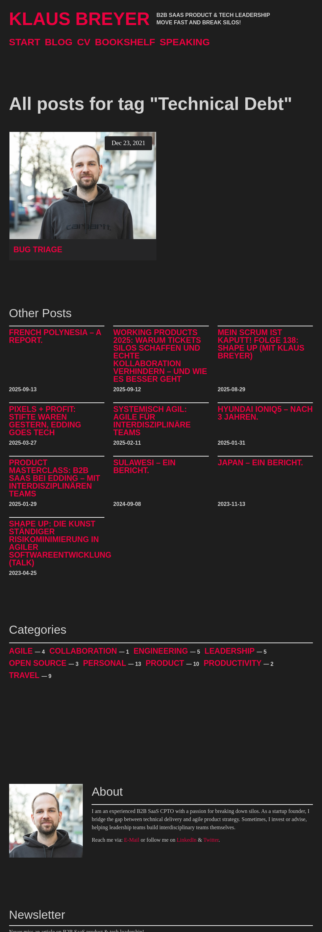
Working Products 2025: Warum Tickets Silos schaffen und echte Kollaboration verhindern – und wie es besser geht (160, 356)
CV (84, 42)
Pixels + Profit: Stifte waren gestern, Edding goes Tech (45, 421)
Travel (25, 675)
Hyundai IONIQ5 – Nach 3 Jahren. (265, 413)
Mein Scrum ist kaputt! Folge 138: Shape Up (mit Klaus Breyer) (261, 344)
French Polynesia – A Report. (55, 337)
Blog (58, 42)
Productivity (234, 663)
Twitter (211, 840)
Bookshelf (125, 42)
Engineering (161, 651)
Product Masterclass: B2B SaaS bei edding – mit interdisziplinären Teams (54, 478)
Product (166, 663)
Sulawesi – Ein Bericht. (144, 467)
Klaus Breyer (79, 19)
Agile (22, 651)
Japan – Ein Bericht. (260, 463)
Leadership (230, 651)
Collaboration (84, 651)
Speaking (184, 42)
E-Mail (131, 840)
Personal (105, 663)
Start (25, 42)
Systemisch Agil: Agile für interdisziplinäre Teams (152, 421)
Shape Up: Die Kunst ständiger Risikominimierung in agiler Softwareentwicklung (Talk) (60, 543)
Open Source (39, 663)
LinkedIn (187, 840)
